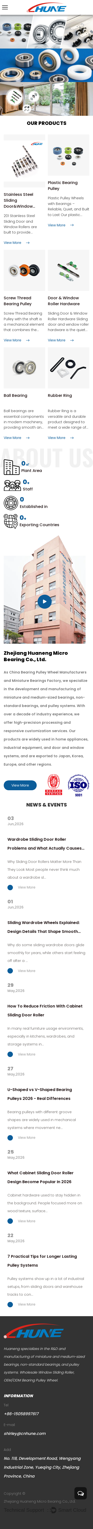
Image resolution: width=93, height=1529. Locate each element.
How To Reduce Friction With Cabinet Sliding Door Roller (45, 1010)
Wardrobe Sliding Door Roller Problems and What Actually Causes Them (44, 845)
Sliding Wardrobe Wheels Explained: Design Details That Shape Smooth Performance (43, 928)
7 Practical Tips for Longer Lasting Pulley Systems (42, 1261)
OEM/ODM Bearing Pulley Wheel (30, 1380)
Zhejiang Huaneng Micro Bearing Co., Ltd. (40, 1501)
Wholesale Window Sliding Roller (47, 1372)
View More (20, 785)
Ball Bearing (15, 395)
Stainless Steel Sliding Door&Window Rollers (18, 200)
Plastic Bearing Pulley (63, 185)
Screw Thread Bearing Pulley (17, 301)
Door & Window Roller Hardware (64, 301)
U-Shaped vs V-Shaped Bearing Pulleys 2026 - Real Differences (39, 1094)
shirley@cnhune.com (25, 1433)
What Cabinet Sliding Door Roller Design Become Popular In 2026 (40, 1177)
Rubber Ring (60, 395)
